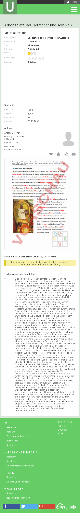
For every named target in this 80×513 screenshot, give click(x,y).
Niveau (7, 53)
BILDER (9, 473)
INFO (7, 423)
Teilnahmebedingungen (18, 436)
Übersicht (11, 457)
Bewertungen (9, 58)
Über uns (10, 432)
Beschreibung (10, 38)
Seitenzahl (8, 62)
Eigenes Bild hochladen (18, 482)
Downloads (9, 117)
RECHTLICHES (65, 422)
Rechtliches (12, 441)
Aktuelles (11, 427)
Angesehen (9, 114)
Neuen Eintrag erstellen (18, 498)
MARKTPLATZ (13, 489)
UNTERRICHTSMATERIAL (21, 452)
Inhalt (6, 279)
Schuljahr (8, 49)
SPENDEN (63, 430)
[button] (11, 506)
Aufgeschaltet (10, 121)
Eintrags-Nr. (9, 110)
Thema (7, 45)
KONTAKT (63, 426)
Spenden (10, 445)
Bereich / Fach (10, 41)
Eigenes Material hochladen (20, 466)
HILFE (61, 433)
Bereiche (10, 461)
